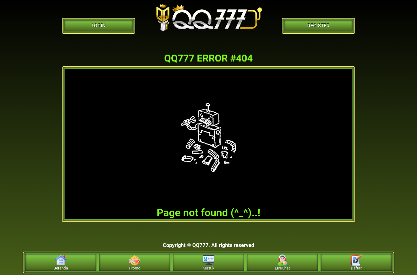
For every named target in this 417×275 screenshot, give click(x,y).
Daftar (356, 262)
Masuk (208, 262)
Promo (134, 262)
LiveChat (282, 262)
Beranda (61, 262)
